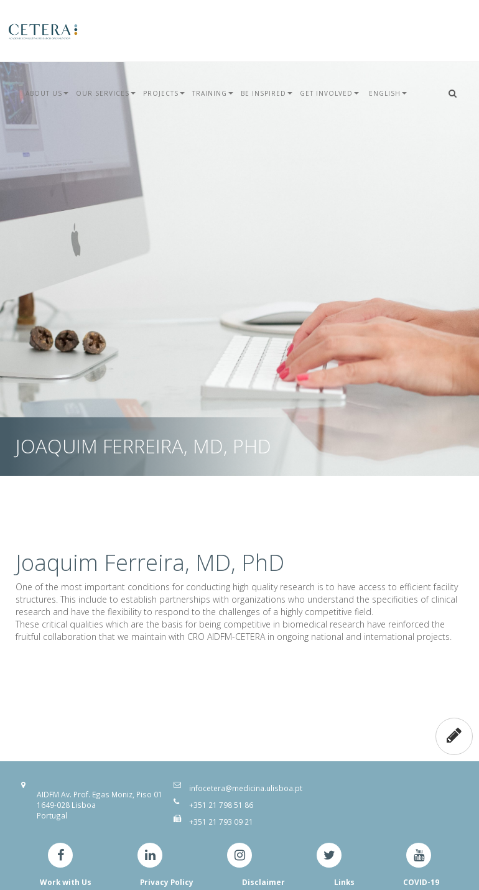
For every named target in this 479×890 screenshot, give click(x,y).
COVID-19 (421, 882)
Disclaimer (263, 882)
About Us (47, 93)
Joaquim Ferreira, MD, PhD (150, 562)
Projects (164, 93)
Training (212, 93)
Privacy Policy (166, 882)
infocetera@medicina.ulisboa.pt (245, 788)
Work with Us (65, 882)
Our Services (106, 93)
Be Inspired (266, 93)
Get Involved (329, 93)
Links (344, 882)
